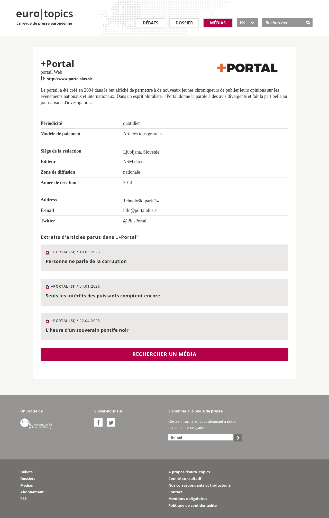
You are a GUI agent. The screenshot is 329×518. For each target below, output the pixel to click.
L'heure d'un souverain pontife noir (87, 330)
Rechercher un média (164, 354)
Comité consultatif (184, 478)
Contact (175, 491)
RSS (23, 498)
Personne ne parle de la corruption (86, 261)
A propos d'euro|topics (189, 471)
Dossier (184, 23)
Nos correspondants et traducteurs (199, 485)
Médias (218, 23)
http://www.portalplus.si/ (66, 78)
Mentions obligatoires (187, 498)
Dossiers (27, 478)
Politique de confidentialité (192, 505)
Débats (150, 23)
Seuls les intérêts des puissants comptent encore (103, 296)
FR (247, 22)
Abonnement (32, 491)
